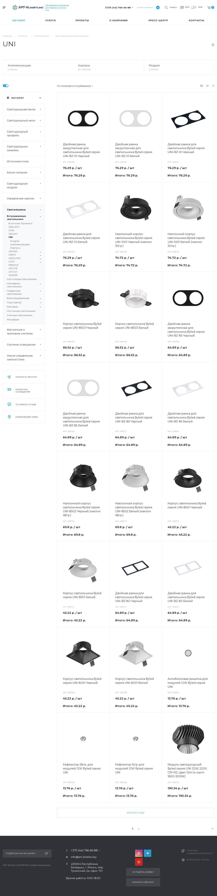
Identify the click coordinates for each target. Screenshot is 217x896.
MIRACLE (13, 265)
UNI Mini (25, 251)
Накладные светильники (24, 285)
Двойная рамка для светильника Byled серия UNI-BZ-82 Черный (133, 597)
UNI (25, 237)
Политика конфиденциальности (200, 851)
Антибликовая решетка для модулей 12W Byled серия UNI (188, 682)
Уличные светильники (19, 315)
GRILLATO (14, 226)
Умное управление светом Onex (26, 357)
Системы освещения (26, 344)
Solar (11, 230)
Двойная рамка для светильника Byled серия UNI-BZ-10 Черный (186, 148)
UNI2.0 (25, 255)
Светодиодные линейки (26, 148)
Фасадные (13, 319)
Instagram (139, 853)
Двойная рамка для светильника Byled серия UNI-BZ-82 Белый (186, 597)
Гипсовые (24, 306)
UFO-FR (13, 268)
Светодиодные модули (26, 185)
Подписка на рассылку (27, 853)
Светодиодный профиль (26, 133)
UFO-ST (13, 271)
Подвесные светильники (24, 292)
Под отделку (24, 302)
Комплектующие (19, 65)
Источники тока (17, 161)
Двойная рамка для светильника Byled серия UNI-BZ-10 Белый (81, 238)
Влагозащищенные (24, 298)
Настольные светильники (22, 279)
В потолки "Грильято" (21, 223)
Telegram (147, 853)
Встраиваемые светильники (24, 217)
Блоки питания (26, 172)
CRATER (13, 275)
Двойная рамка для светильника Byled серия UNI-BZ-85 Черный (133, 417)
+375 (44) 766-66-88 (118, 7)
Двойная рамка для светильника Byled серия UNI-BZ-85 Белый (186, 417)
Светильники (26, 209)
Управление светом (26, 198)
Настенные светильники (21, 311)
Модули (154, 65)
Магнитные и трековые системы (26, 331)
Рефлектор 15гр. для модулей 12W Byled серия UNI (134, 768)
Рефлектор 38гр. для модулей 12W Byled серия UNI (82, 768)
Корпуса (84, 65)
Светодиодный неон (26, 120)
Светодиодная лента (26, 109)
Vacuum (13, 233)
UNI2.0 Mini (25, 258)
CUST (25, 261)
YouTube (139, 862)
